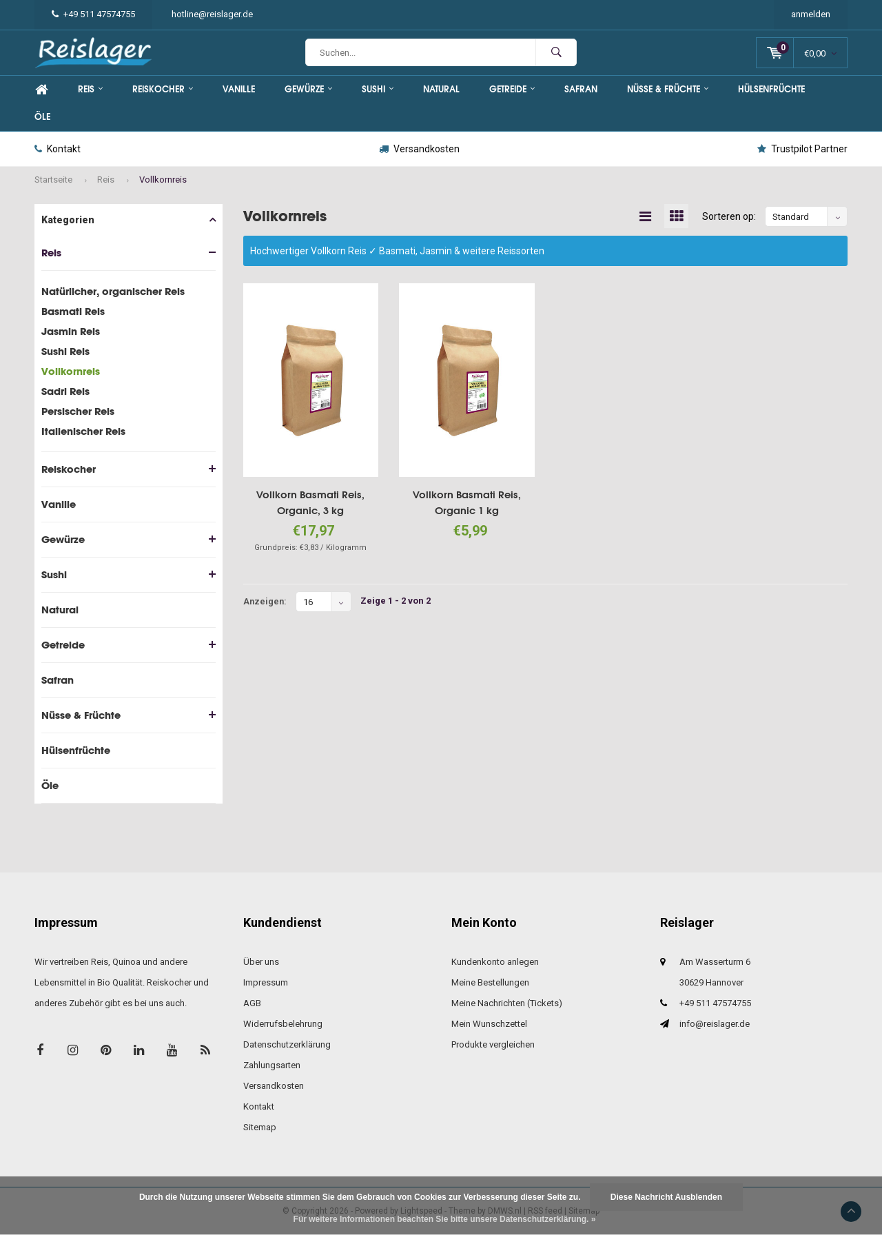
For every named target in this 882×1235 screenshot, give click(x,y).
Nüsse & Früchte (667, 89)
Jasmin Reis (70, 331)
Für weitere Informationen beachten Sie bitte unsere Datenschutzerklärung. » (445, 1219)
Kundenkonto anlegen (495, 962)
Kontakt (57, 148)
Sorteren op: (729, 216)
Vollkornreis (163, 179)
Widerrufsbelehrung (282, 1024)
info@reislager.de (714, 1024)
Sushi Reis (65, 351)
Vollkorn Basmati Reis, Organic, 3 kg (310, 502)
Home (41, 89)
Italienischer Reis (83, 431)
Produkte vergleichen (493, 1044)
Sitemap (259, 1127)
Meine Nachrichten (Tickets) (506, 1003)
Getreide (512, 89)
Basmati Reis (73, 311)
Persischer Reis (77, 411)
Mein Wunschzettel (489, 1024)
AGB (252, 1003)
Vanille (239, 89)
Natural (441, 89)
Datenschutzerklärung (287, 1044)
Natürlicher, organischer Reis (113, 291)
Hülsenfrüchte (771, 89)
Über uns (261, 962)
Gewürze (308, 89)
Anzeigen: (265, 601)
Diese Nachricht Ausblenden (666, 1197)
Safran (580, 89)
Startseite (53, 179)
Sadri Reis (65, 391)
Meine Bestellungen (490, 982)
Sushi (377, 89)
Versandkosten (419, 148)
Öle (42, 117)
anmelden (810, 14)
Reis (90, 89)
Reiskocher (162, 89)
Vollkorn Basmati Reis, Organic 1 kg (467, 502)
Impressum (265, 982)
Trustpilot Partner (802, 148)
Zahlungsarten (271, 1065)
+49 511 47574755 (93, 14)
